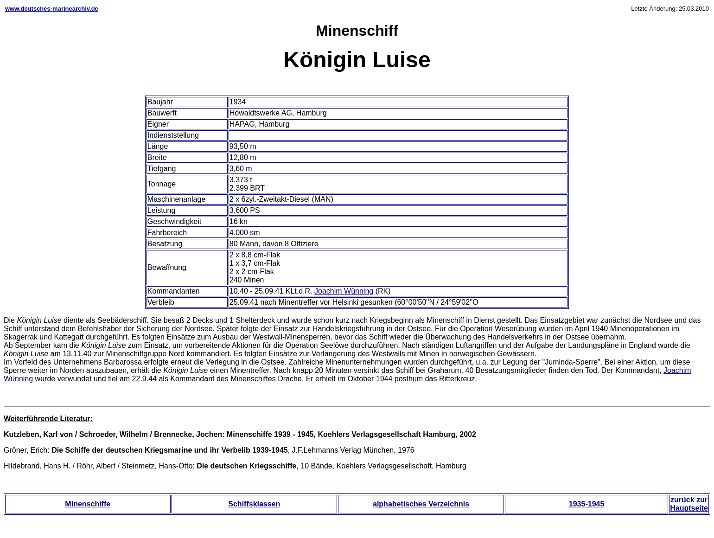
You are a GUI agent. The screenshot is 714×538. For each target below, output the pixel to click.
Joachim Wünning (343, 291)
